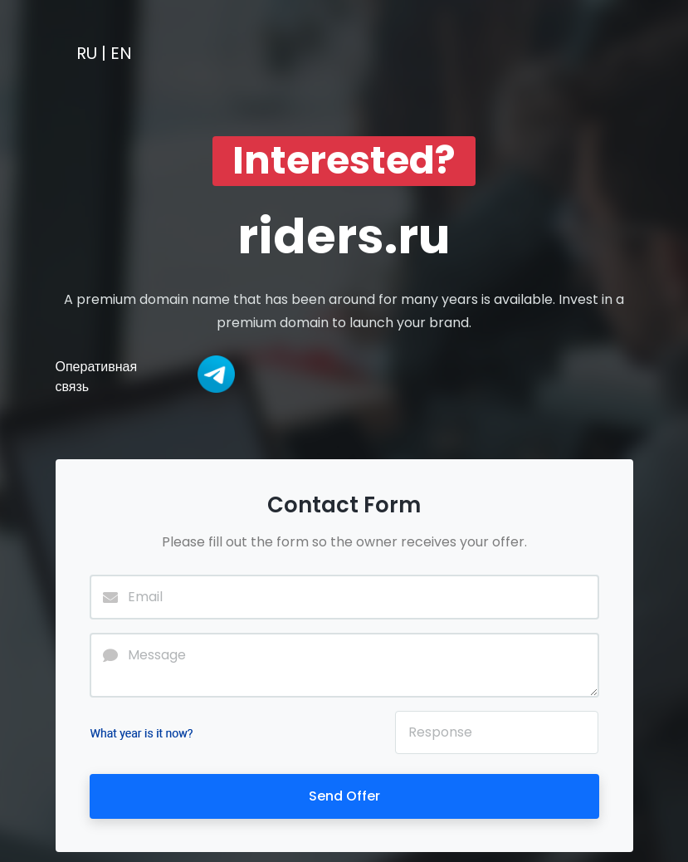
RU (86, 53)
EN (121, 53)
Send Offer (344, 796)
